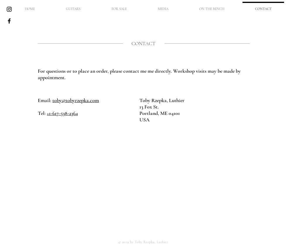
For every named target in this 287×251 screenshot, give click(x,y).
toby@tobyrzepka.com (75, 100)
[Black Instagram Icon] (9, 9)
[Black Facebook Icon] (9, 21)
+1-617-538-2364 (62, 113)
